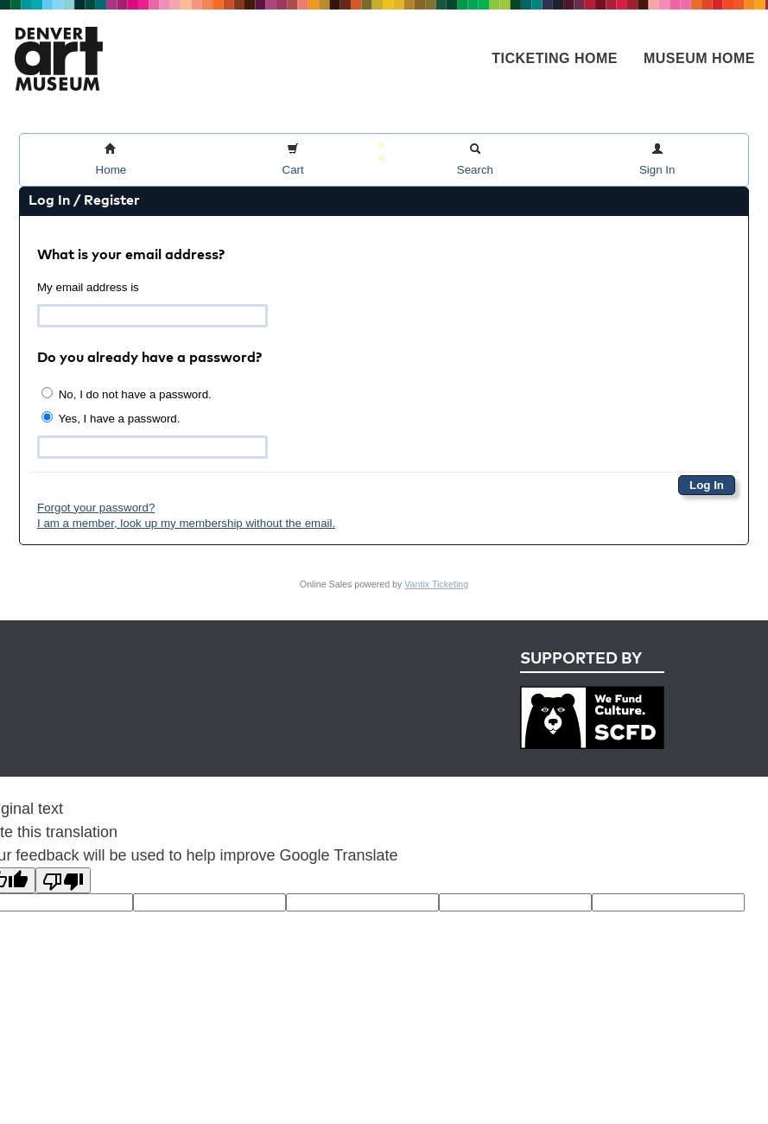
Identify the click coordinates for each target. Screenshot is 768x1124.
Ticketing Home (555, 58)
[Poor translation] (63, 880)
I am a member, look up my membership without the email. (186, 523)
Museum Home (699, 58)
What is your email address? (131, 256)
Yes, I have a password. (110, 418)
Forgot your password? (96, 507)
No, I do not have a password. (126, 394)
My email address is (88, 287)
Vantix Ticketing (436, 584)
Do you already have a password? (149, 358)
